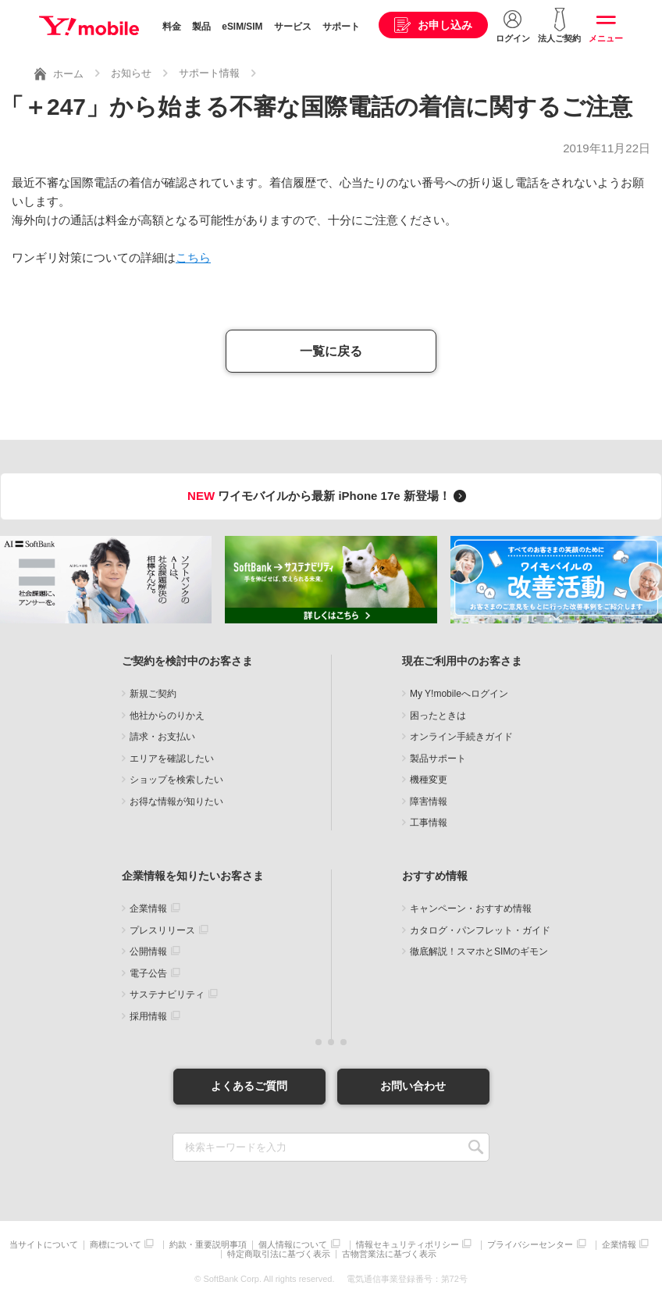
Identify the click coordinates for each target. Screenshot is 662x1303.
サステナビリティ (167, 994)
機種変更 (428, 779)
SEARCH (476, 1147)
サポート (341, 26)
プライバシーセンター (530, 1245)
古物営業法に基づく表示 (389, 1254)
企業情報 (148, 908)
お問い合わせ (413, 1086)
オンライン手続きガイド (461, 736)
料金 (171, 26)
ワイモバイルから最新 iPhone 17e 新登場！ (329, 495)
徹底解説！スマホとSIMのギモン (479, 951)
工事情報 (428, 822)
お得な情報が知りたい (176, 801)
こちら (193, 257)
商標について (115, 1245)
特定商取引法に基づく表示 (278, 1254)
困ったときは (438, 715)
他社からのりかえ (167, 715)
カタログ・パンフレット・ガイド (480, 930)
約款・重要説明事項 (208, 1245)
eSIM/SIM (242, 26)
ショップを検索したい (176, 779)
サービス (292, 26)
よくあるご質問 (249, 1086)
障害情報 (428, 801)
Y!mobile (89, 26)
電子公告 (148, 973)
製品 (201, 26)
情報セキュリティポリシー (407, 1245)
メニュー (606, 38)
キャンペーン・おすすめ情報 (471, 908)
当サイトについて (43, 1245)
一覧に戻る (331, 351)
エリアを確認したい (172, 758)
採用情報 (148, 1016)
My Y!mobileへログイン (459, 693)
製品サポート (438, 758)
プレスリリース (162, 930)
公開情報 (148, 951)
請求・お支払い (162, 736)
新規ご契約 (153, 693)
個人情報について (292, 1245)
